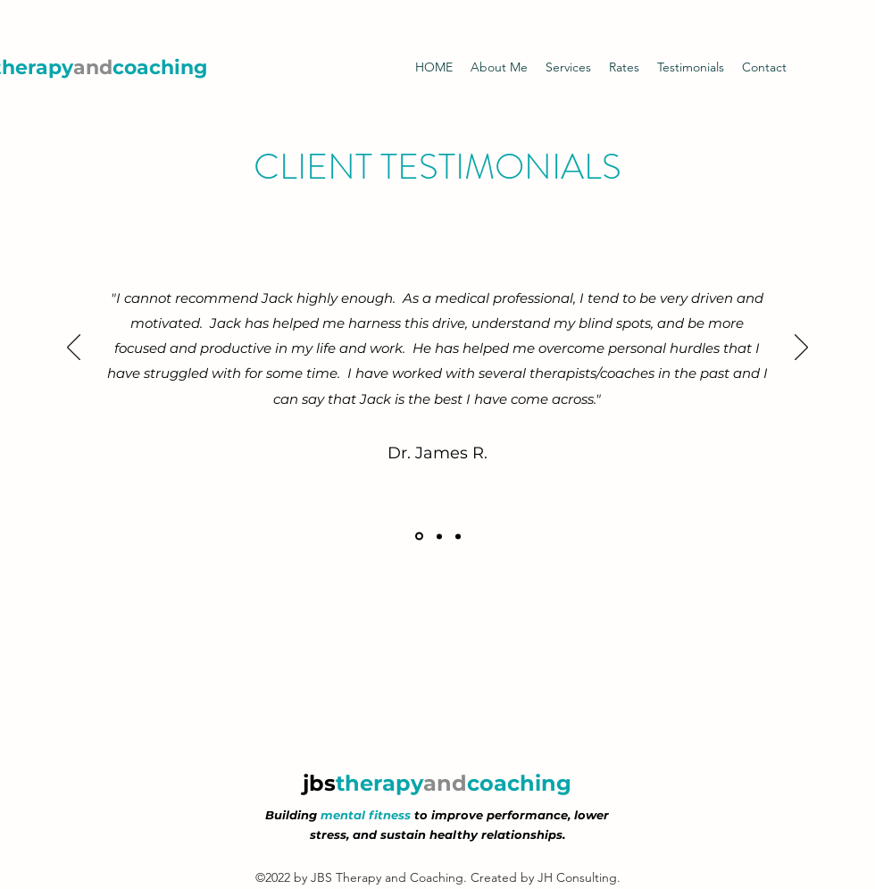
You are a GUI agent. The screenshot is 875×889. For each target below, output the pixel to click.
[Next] (801, 348)
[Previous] (73, 348)
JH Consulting (577, 877)
